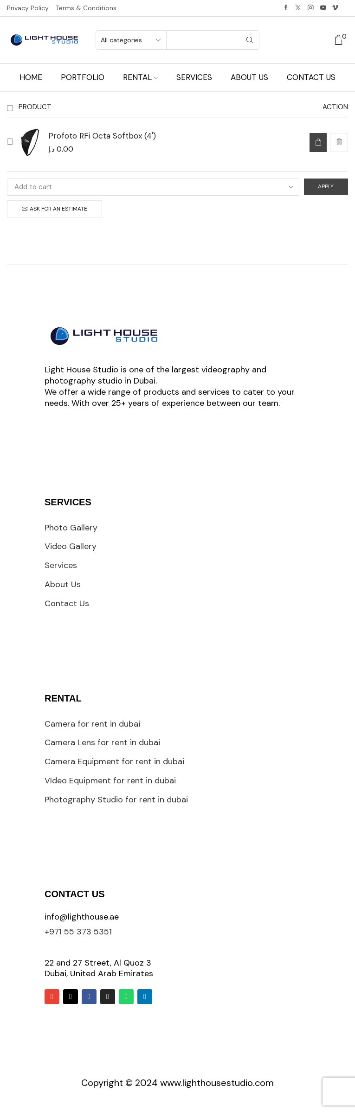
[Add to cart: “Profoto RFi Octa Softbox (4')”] (318, 142)
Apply (326, 186)
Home (30, 77)
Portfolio (82, 77)
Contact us (311, 77)
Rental (140, 77)
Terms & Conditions (86, 8)
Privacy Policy (28, 8)
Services (194, 77)
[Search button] (249, 40)
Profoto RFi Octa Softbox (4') (102, 136)
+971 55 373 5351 (78, 931)
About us (249, 77)
